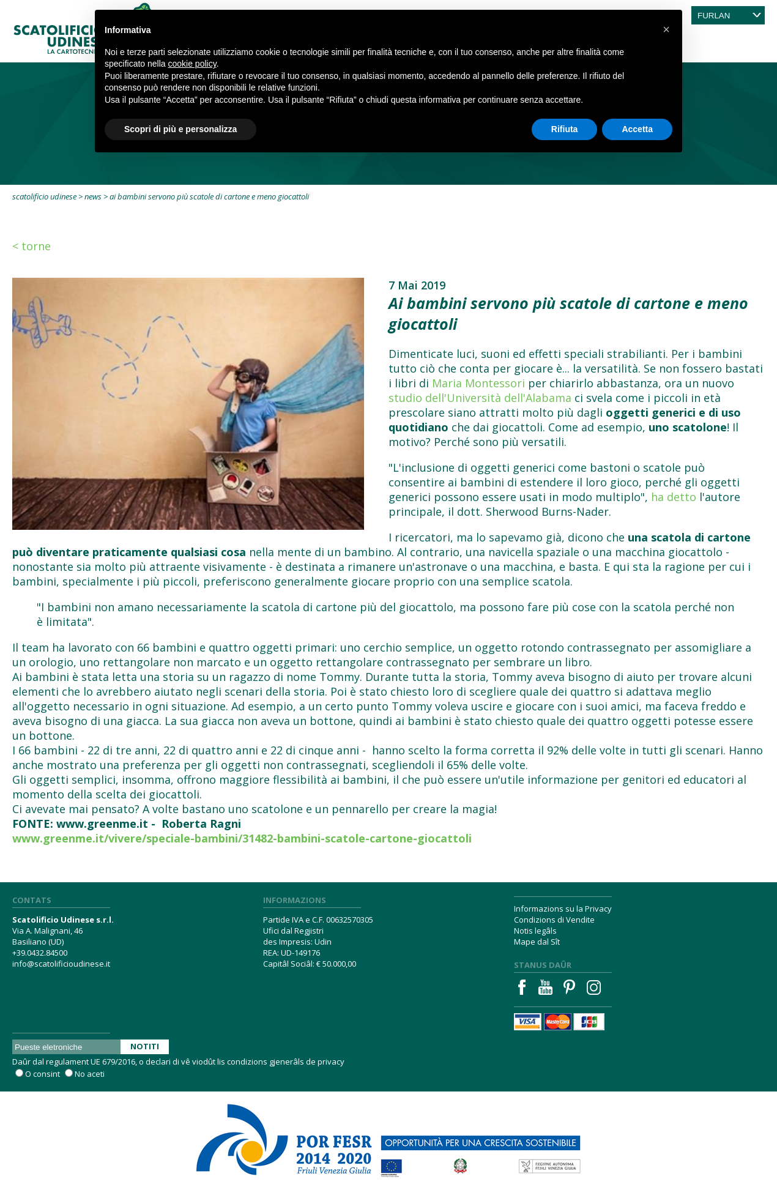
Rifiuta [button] (564, 129)
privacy (331, 1061)
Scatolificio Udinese (44, 196)
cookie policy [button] (192, 64)
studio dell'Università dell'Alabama (479, 397)
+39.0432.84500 (39, 952)
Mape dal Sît (537, 941)
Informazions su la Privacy (563, 908)
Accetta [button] (637, 129)
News (93, 196)
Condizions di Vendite (554, 919)
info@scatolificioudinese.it (61, 963)
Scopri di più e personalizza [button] (180, 129)
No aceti (90, 1073)
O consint (42, 1073)
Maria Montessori (478, 383)
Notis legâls (535, 930)
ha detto (673, 496)
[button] (666, 29)
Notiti (144, 1046)
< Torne (31, 246)
